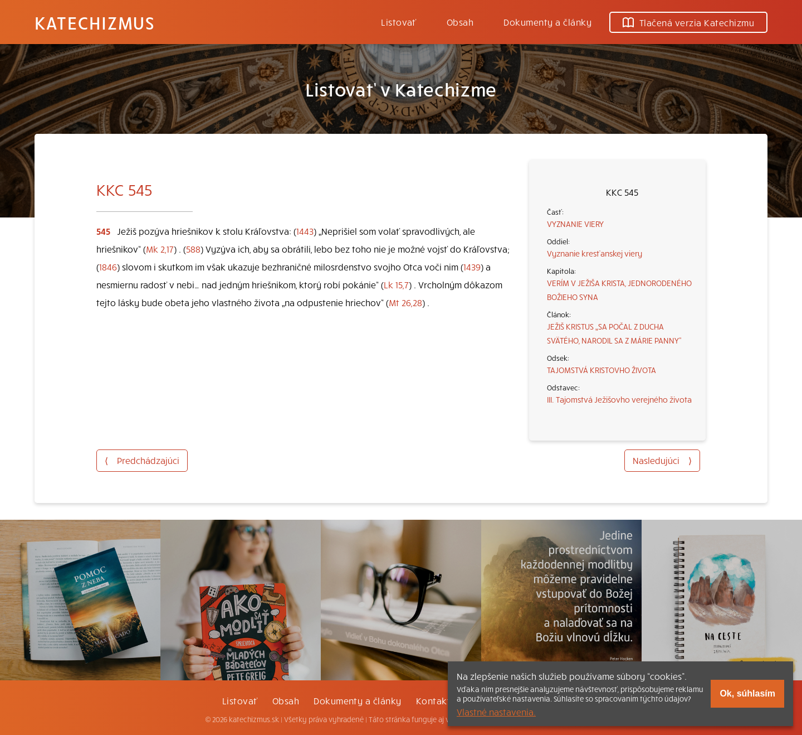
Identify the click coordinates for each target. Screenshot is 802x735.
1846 (108, 266)
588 (193, 248)
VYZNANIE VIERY (575, 224)
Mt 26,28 (405, 302)
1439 (472, 266)
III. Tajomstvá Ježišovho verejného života (619, 399)
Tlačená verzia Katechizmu (688, 22)
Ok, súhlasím (747, 693)
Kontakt (433, 700)
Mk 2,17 (160, 248)
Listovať (399, 21)
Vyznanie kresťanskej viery (594, 253)
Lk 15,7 (396, 284)
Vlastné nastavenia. (496, 711)
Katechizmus (95, 22)
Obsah (460, 21)
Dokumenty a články (547, 21)
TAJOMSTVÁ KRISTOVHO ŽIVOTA (601, 370)
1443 (305, 230)
